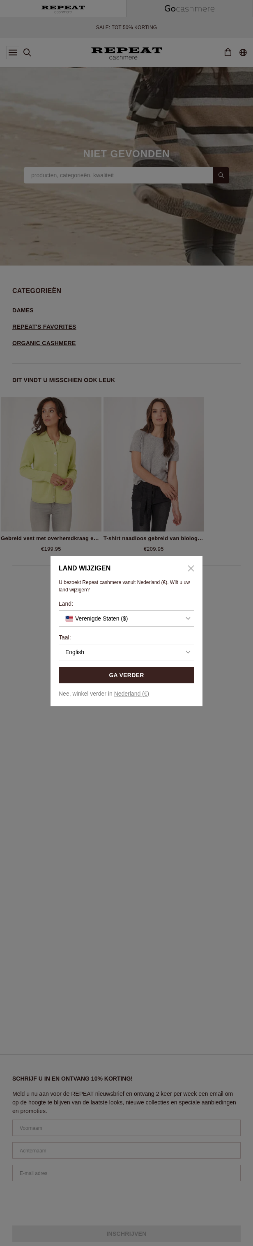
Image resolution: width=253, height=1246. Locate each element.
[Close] (188, 568)
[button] (126, 618)
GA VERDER (126, 675)
